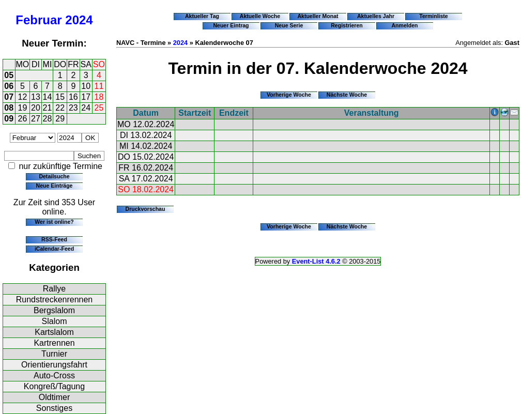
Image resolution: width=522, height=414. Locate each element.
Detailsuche (54, 176)
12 (22, 97)
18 (99, 97)
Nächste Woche (347, 94)
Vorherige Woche (289, 94)
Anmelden (405, 25)
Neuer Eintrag (231, 25)
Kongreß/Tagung (54, 386)
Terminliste (433, 16)
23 (73, 107)
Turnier (54, 353)
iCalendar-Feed (54, 249)
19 (22, 107)
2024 (79, 20)
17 (85, 97)
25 (99, 107)
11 (99, 86)
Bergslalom (54, 310)
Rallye (54, 288)
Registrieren (347, 25)
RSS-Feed (54, 239)
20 (35, 107)
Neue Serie (289, 25)
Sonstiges (54, 408)
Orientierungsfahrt (54, 364)
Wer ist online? (54, 222)
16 (73, 97)
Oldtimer (54, 397)
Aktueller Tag (202, 16)
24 (85, 107)
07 (8, 97)
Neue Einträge (54, 185)
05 (8, 75)
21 (47, 107)
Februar (39, 20)
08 (8, 107)
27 (35, 118)
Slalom (54, 321)
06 (8, 86)
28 (47, 118)
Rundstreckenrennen (54, 299)
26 (22, 118)
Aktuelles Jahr (375, 16)
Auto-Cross (54, 375)
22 (60, 107)
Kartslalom (54, 332)
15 (60, 97)
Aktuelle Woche (260, 16)
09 (8, 118)
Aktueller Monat (317, 16)
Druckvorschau (145, 209)
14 (47, 97)
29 (60, 118)
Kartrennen (54, 343)
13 (35, 97)
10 (85, 86)
